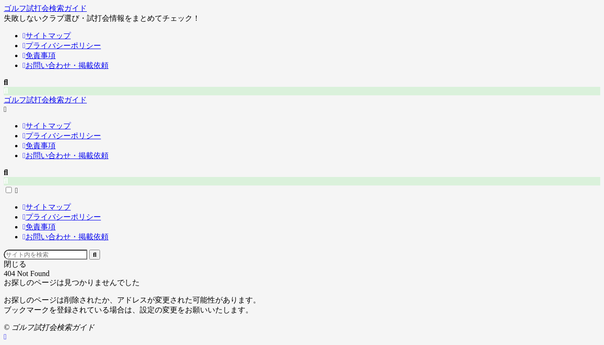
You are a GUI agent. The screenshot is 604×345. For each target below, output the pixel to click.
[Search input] (45, 255)
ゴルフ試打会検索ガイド (45, 8)
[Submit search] (94, 255)
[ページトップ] (5, 337)
